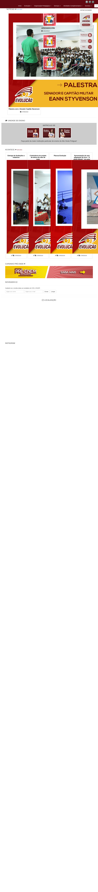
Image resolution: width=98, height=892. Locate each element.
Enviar (46, 291)
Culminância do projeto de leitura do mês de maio (38, 157)
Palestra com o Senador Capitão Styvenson (24, 109)
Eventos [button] (88, 6)
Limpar (53, 291)
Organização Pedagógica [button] (42, 6)
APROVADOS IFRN (48, 28)
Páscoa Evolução (60, 155)
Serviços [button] (57, 6)
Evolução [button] (27, 6)
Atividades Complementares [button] (72, 6)
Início (20, 6)
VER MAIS (19, 9)
